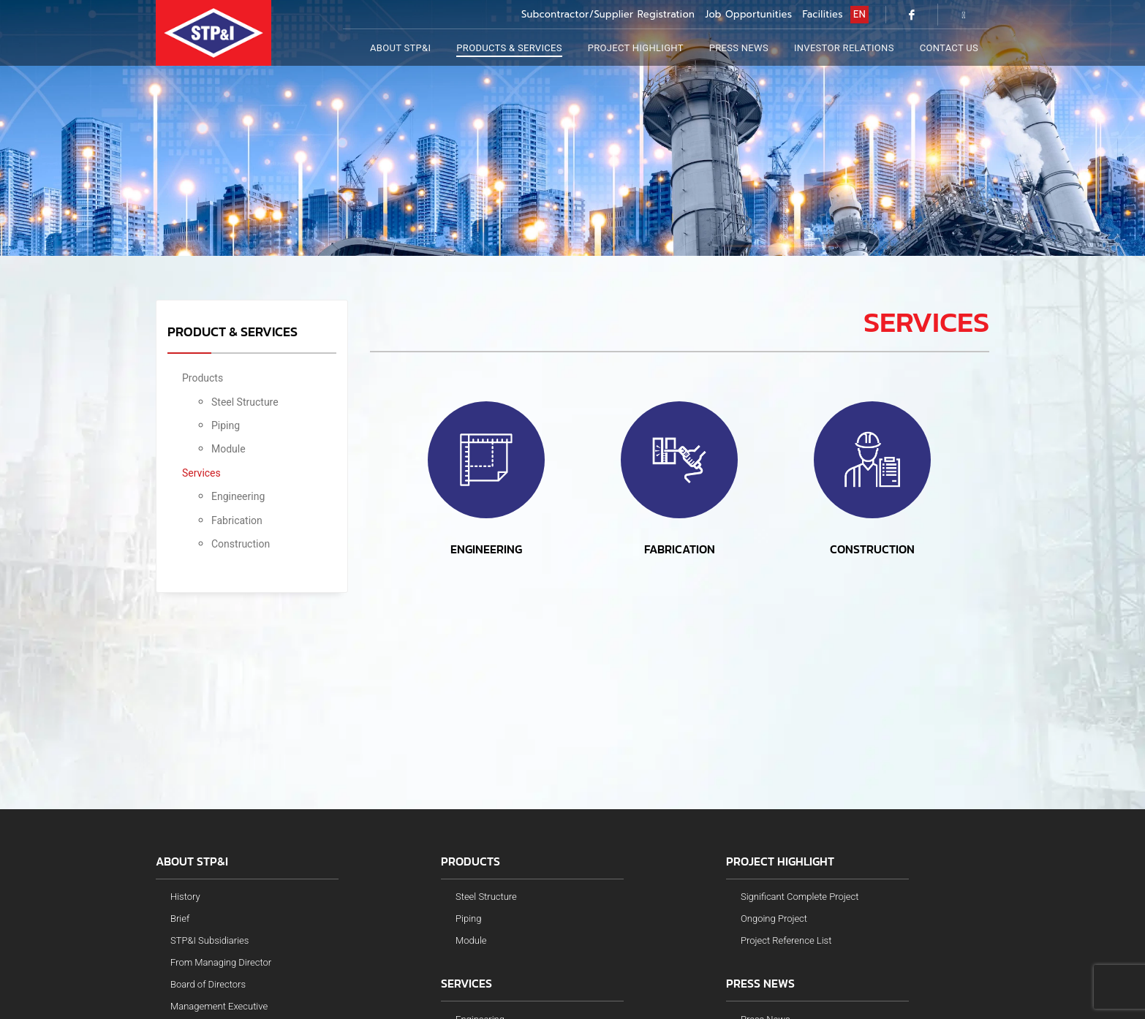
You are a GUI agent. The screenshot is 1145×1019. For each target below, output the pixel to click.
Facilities (823, 14)
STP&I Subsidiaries (209, 940)
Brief (179, 918)
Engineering (238, 496)
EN (859, 14)
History (185, 896)
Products (202, 378)
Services (201, 473)
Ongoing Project (774, 918)
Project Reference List (786, 940)
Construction (240, 544)
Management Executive (219, 1006)
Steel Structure (245, 402)
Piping (225, 425)
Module (228, 449)
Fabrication (236, 520)
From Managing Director (220, 962)
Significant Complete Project (799, 896)
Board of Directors (208, 984)
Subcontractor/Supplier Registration (608, 14)
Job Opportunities (748, 14)
